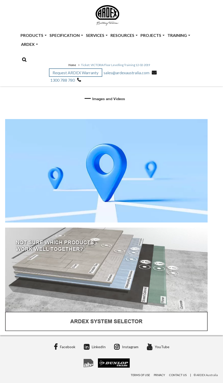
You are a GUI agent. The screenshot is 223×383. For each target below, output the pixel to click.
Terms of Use (140, 375)
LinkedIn (95, 347)
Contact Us (178, 375)
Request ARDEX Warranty (76, 72)
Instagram (126, 347)
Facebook (64, 347)
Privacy (159, 375)
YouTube (158, 347)
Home (72, 65)
